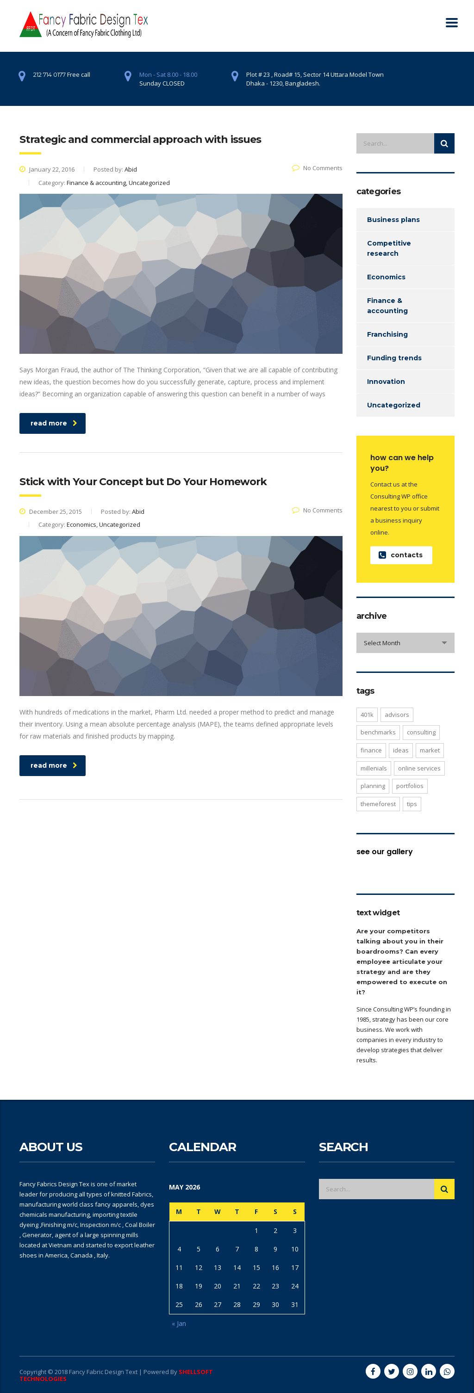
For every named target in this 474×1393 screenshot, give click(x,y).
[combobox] (405, 643)
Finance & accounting (387, 305)
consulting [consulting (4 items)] (421, 732)
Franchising (387, 334)
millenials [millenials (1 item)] (374, 768)
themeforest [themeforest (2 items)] (378, 804)
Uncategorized (393, 405)
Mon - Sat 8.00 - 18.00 (168, 74)
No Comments (317, 168)
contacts (401, 555)
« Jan (179, 1323)
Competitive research (389, 248)
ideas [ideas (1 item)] (401, 750)
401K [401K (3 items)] (367, 714)
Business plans (393, 220)
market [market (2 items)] (430, 750)
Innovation (386, 381)
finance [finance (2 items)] (371, 750)
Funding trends (394, 358)
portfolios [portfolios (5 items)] (410, 786)
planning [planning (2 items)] (373, 786)
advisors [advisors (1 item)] (397, 714)
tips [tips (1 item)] (412, 804)
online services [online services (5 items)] (419, 768)
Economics (386, 277)
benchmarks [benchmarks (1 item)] (378, 732)
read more (54, 423)
